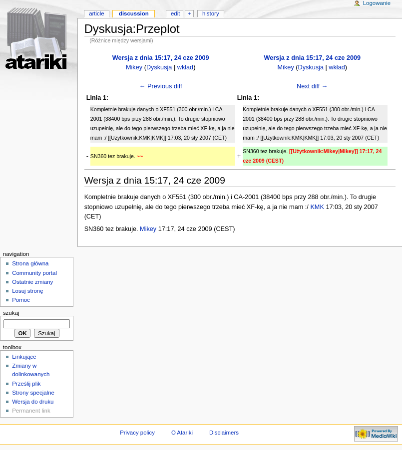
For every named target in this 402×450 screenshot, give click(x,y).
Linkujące (24, 357)
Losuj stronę (27, 291)
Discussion (134, 13)
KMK (317, 207)
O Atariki (182, 433)
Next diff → (312, 86)
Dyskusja (159, 67)
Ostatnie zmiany (32, 282)
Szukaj (11, 313)
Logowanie (377, 3)
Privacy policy (137, 433)
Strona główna (30, 263)
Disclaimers (224, 433)
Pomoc (21, 300)
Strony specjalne (33, 393)
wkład (185, 67)
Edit (175, 13)
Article (96, 13)
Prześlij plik (26, 384)
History (210, 13)
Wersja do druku (32, 402)
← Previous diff (160, 86)
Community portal (34, 273)
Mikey (134, 67)
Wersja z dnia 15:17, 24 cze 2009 (160, 57)
